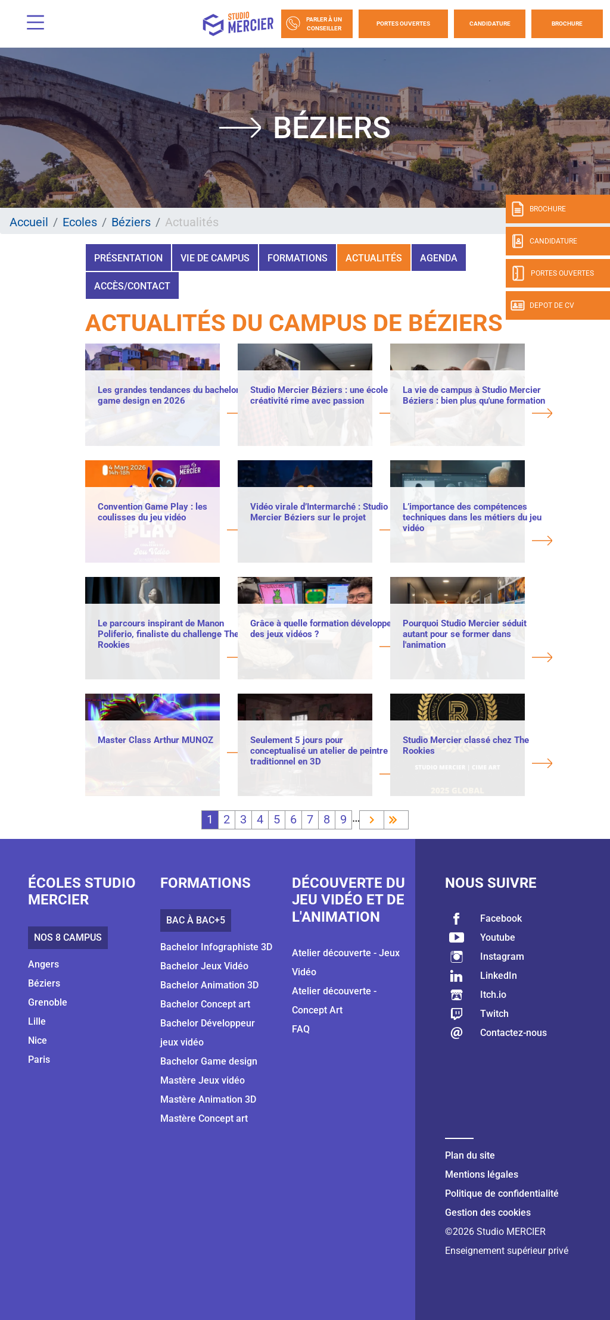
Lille (37, 1021)
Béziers (131, 222)
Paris (39, 1059)
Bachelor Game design (208, 1061)
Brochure (567, 23)
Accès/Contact (132, 286)
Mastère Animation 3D (208, 1099)
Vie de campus (215, 258)
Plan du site (470, 1155)
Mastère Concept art (204, 1118)
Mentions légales (481, 1174)
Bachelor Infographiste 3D (216, 947)
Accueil (29, 222)
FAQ (301, 1029)
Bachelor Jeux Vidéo (204, 966)
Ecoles (80, 222)
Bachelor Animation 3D (209, 985)
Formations (297, 258)
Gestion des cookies (488, 1212)
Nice (37, 1040)
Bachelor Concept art (205, 1004)
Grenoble (47, 1002)
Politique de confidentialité (502, 1193)
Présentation (128, 258)
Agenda (439, 258)
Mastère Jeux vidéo (202, 1080)
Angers (43, 964)
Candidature (490, 23)
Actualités (374, 258)
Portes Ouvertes (403, 23)
